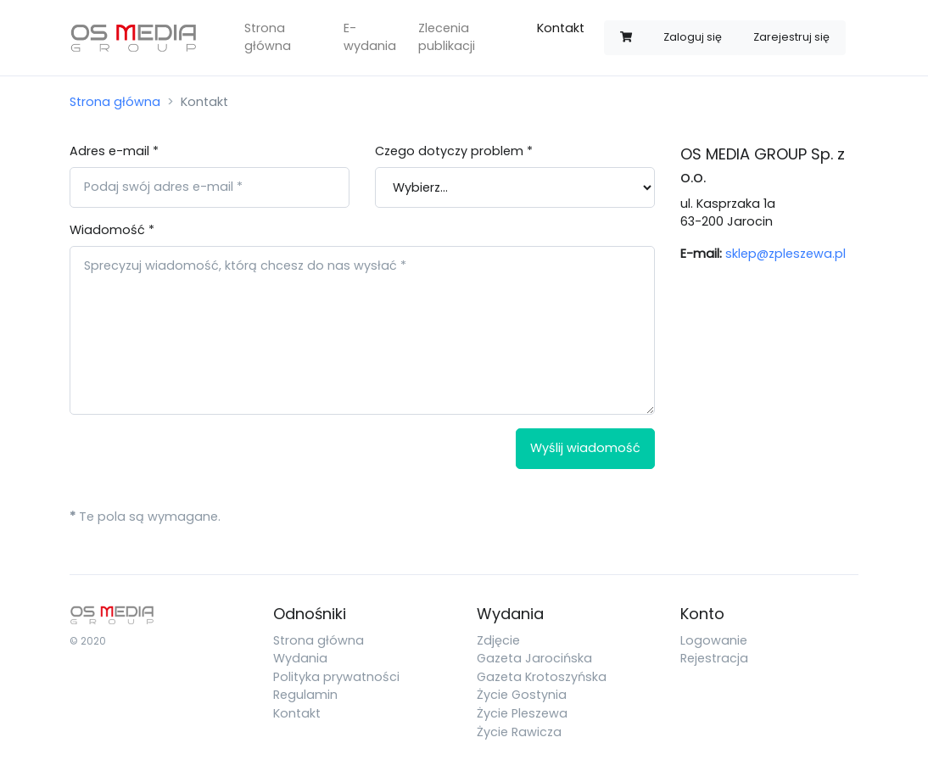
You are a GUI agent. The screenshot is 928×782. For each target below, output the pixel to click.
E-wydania (370, 37)
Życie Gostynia (522, 694)
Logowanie (713, 640)
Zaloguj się (692, 37)
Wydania (300, 658)
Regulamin (305, 694)
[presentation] (198, 461)
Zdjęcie (498, 640)
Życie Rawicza (519, 731)
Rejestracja (714, 658)
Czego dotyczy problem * (454, 150)
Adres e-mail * (114, 150)
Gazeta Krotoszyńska (542, 676)
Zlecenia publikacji (446, 37)
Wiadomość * (112, 229)
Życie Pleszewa (522, 713)
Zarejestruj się (791, 37)
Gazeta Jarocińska (534, 658)
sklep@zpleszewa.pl (785, 253)
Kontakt (560, 28)
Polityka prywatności (336, 676)
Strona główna (267, 37)
